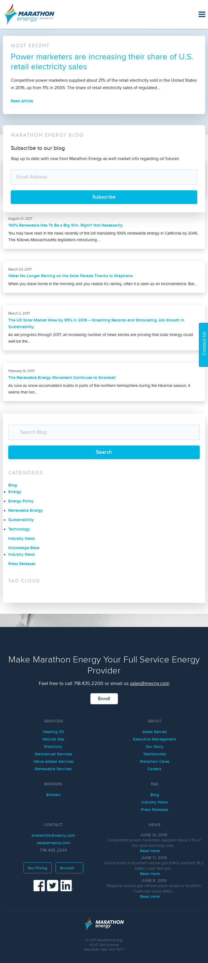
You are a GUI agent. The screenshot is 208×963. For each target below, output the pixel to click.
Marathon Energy (37, 14)
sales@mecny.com (150, 683)
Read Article (26, 101)
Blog (12, 485)
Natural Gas (53, 739)
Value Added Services (53, 761)
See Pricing (37, 868)
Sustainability (21, 519)
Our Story (154, 746)
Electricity (53, 746)
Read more (154, 851)
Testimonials (154, 754)
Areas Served (154, 731)
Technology (19, 529)
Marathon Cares (155, 761)
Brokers (53, 794)
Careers (155, 769)
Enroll (104, 698)
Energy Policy (21, 501)
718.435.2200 (88, 683)
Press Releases (21, 563)
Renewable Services (53, 769)
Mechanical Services (53, 754)
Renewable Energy (25, 510)
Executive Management (154, 739)
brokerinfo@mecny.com (53, 835)
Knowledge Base (23, 548)
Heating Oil (53, 731)
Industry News (21, 538)
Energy (14, 491)
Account (69, 868)
